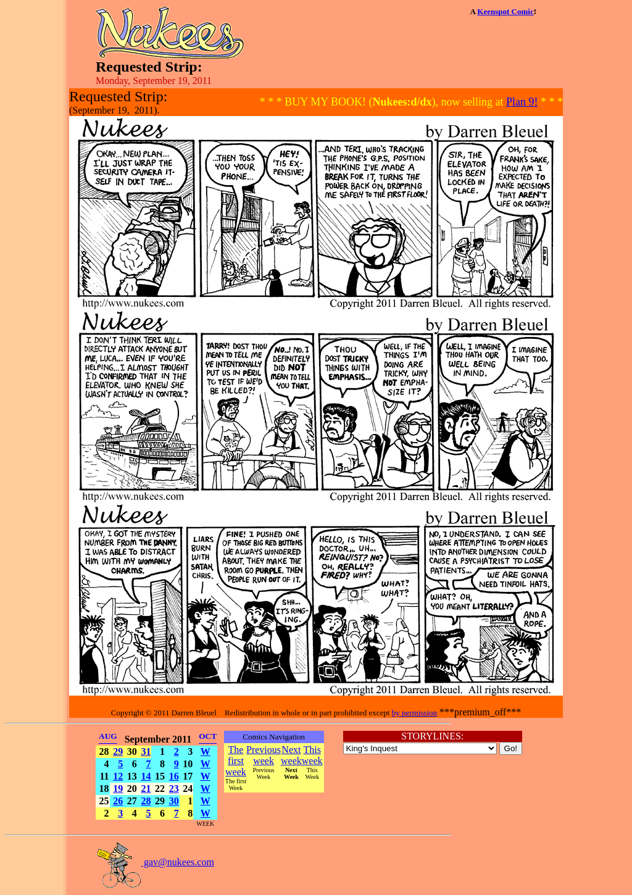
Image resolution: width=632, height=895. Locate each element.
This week (312, 755)
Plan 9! (522, 102)
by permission (414, 712)
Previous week (263, 755)
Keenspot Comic (505, 11)
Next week (291, 755)
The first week (235, 760)
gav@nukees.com (155, 862)
